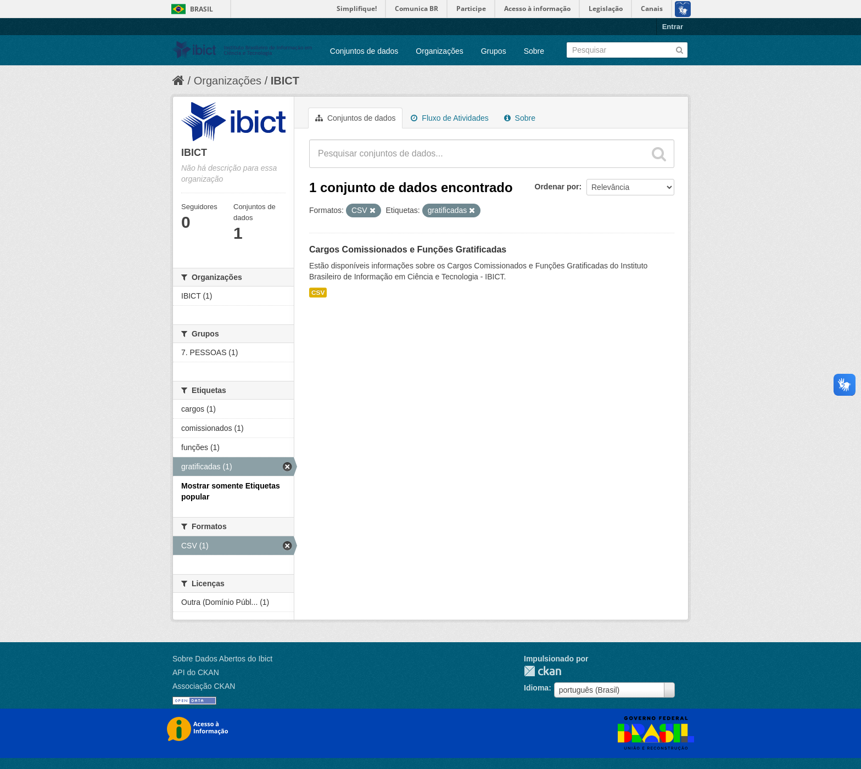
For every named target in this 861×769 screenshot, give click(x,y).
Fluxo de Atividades (449, 118)
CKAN (542, 671)
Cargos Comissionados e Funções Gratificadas (407, 249)
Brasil (201, 9)
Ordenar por (557, 186)
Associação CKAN (203, 686)
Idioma (536, 687)
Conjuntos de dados (364, 51)
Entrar (672, 27)
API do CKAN (195, 672)
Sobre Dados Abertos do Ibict (222, 658)
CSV (318, 292)
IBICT (285, 81)
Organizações (439, 51)
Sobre (534, 51)
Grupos (493, 51)
